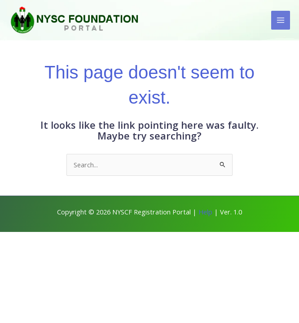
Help (205, 211)
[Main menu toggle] (280, 20)
